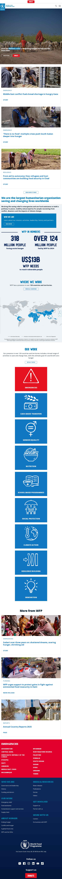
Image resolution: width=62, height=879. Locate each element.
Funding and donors (7, 792)
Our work (6, 798)
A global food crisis (7, 829)
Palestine (37, 755)
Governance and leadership (10, 786)
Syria (35, 767)
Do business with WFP (40, 822)
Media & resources (43, 781)
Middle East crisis (8, 769)
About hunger (9, 818)
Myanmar (37, 749)
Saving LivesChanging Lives (10, 6)
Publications (37, 789)
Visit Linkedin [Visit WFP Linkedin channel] (33, 863)
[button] (59, 312)
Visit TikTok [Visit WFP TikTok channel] (42, 863)
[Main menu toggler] (59, 6)
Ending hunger (6, 822)
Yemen (35, 774)
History (3, 789)
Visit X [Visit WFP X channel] (19, 863)
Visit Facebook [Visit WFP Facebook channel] (24, 863)
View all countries (31, 289)
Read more (6, 55)
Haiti (3, 763)
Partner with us (38, 809)
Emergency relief (6, 802)
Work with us (40, 815)
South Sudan (38, 761)
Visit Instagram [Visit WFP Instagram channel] (29, 863)
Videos (35, 795)
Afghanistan (7, 749)
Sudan (35, 764)
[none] (31, 36)
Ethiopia (4, 760)
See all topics (31, 362)
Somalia (36, 758)
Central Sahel (7, 752)
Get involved (40, 801)
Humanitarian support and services (12, 809)
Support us (36, 805)
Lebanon (5, 766)
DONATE (16, 56)
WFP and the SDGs (7, 832)
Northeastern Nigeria (42, 752)
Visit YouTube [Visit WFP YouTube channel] (38, 863)
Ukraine (36, 771)
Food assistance (6, 805)
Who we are (7, 781)
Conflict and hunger (7, 825)
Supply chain (5, 812)
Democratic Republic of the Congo (12, 756)
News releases (37, 786)
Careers (35, 819)
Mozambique (6, 772)
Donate (31, 2)
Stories (35, 792)
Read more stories (31, 192)
